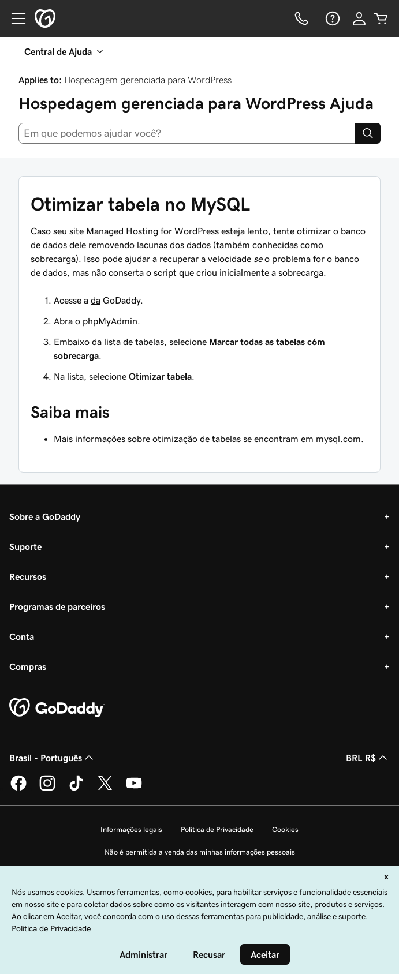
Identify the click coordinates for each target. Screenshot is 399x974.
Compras (27, 666)
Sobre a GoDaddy (44, 516)
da (95, 300)
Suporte (25, 546)
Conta (21, 636)
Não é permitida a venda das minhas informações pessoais (200, 852)
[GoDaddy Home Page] (57, 708)
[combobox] (187, 133)
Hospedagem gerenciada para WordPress (148, 79)
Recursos (27, 576)
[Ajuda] (331, 18)
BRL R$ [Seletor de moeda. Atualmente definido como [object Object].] (368, 758)
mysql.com (338, 438)
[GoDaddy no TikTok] (76, 788)
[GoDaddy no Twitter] (105, 788)
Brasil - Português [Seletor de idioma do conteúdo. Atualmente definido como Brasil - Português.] (52, 758)
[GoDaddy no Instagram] (47, 788)
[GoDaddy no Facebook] (18, 788)
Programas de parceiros (57, 606)
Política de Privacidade (217, 829)
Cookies (285, 829)
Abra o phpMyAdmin (95, 320)
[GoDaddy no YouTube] (134, 788)
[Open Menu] (13, 18)
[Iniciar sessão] (359, 18)
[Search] (368, 133)
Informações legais (131, 829)
